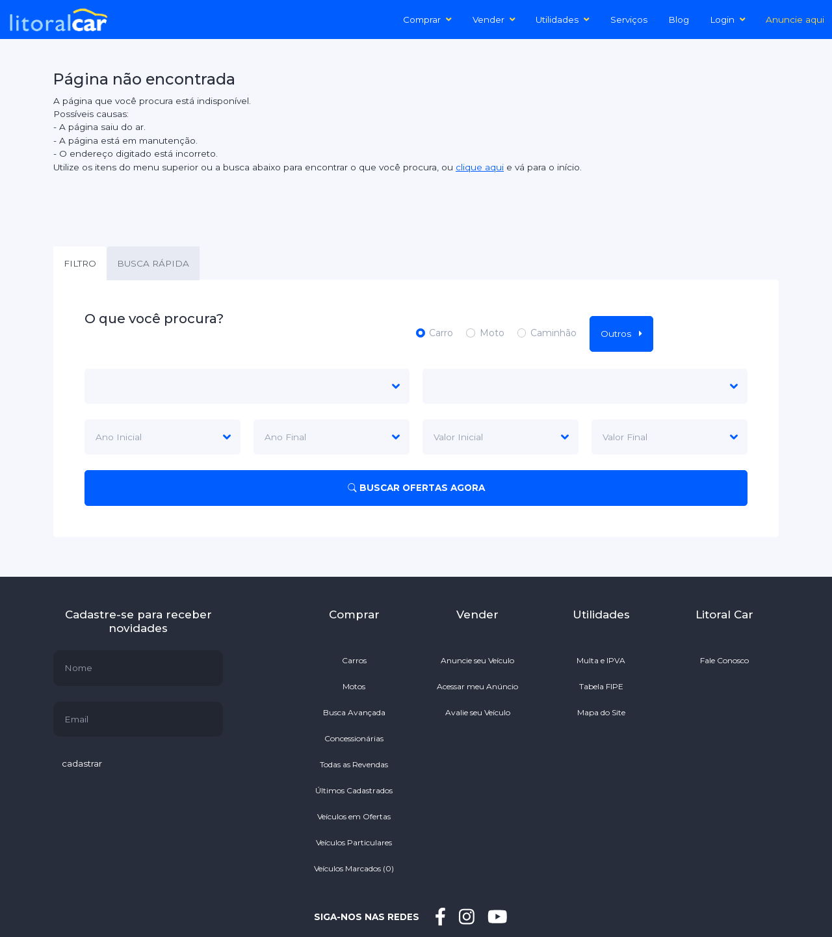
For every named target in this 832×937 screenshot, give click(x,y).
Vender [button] (494, 19)
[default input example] (138, 667)
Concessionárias (354, 738)
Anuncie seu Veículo (477, 660)
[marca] (247, 386)
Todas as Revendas (354, 764)
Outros (621, 333)
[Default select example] (500, 437)
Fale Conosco (724, 660)
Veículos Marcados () (354, 868)
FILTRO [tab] (80, 263)
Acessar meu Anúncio (477, 686)
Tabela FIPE (601, 686)
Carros (354, 660)
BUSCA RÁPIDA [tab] (153, 263)
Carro (441, 333)
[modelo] (585, 386)
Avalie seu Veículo (477, 712)
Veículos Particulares (354, 842)
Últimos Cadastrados (354, 790)
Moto (492, 333)
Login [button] (728, 19)
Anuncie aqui (795, 19)
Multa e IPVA (601, 660)
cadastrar (82, 763)
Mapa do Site (601, 712)
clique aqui (480, 167)
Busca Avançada (354, 712)
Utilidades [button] (563, 19)
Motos (354, 686)
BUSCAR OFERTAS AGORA (416, 487)
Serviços (628, 19)
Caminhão (553, 333)
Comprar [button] (427, 19)
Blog (678, 19)
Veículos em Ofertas (354, 816)
